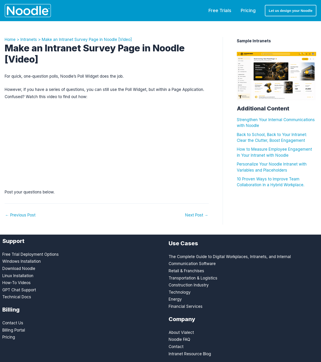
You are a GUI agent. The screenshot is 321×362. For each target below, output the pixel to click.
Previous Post (20, 215)
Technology (180, 292)
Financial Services (185, 306)
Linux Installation (17, 275)
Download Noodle (18, 268)
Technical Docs (16, 297)
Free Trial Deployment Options (30, 254)
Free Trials (219, 10)
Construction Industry (189, 285)
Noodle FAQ (179, 339)
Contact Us (12, 323)
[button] (290, 10)
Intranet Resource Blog (190, 354)
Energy (175, 299)
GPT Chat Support (19, 290)
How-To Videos (16, 282)
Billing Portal (13, 330)
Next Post (196, 215)
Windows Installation (21, 261)
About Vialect (181, 332)
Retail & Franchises (186, 271)
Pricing (248, 10)
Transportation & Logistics (193, 278)
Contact (176, 346)
